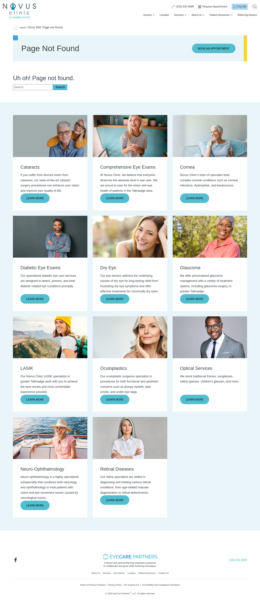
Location (164, 15)
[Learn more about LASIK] (50, 338)
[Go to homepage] (19, 10)
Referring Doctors (247, 15)
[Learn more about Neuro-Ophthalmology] (50, 439)
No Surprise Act (131, 587)
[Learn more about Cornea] (210, 136)
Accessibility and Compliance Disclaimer (164, 587)
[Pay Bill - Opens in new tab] (239, 7)
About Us (196, 15)
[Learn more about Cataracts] (50, 136)
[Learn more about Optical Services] (210, 338)
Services (178, 15)
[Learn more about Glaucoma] (210, 237)
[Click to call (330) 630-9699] (181, 6)
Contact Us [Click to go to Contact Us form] (167, 575)
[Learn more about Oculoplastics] (130, 338)
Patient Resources (219, 15)
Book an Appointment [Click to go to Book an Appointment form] (212, 48)
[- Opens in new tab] (130, 558)
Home (24, 27)
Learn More (36, 198)
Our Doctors (118, 575)
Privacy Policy (113, 587)
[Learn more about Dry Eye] (130, 237)
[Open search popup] (254, 6)
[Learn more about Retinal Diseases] (130, 439)
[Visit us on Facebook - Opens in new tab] (16, 561)
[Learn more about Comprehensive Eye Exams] (130, 136)
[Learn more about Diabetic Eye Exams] (50, 237)
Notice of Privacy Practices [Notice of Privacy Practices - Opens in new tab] (88, 587)
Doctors (147, 15)
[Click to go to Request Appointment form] (212, 6)
